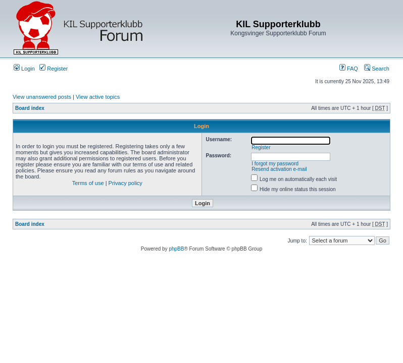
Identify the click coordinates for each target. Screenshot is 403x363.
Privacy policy (125, 183)
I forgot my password (274, 163)
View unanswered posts (42, 97)
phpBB (176, 249)
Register (53, 69)
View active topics (98, 97)
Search (376, 69)
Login (24, 69)
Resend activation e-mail (279, 169)
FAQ (348, 69)
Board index (29, 108)
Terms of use (88, 183)
